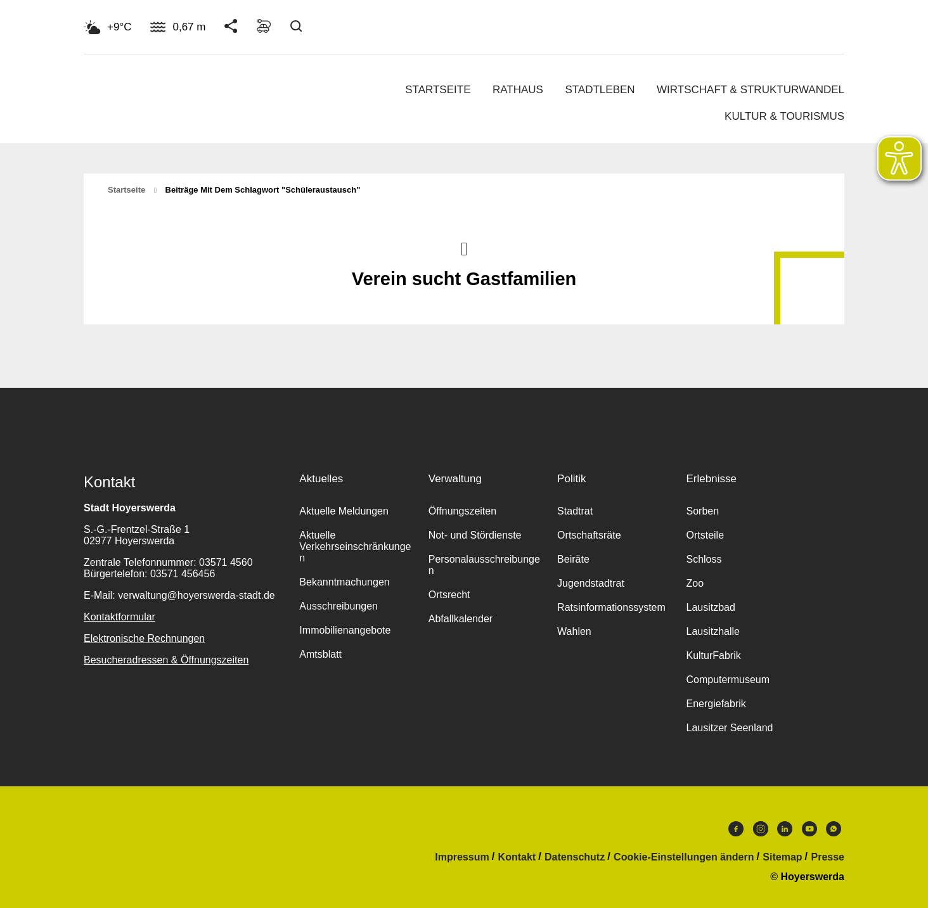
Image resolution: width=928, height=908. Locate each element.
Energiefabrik (715, 703)
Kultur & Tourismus (784, 116)
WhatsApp (833, 828)
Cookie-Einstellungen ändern (684, 857)
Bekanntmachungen (344, 582)
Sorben (702, 511)
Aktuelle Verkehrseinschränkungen (355, 546)
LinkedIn (784, 828)
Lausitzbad (710, 607)
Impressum (462, 857)
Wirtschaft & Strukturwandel (750, 90)
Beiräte (573, 559)
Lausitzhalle (713, 631)
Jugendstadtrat (590, 583)
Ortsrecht (449, 594)
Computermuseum (728, 679)
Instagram (760, 828)
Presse (828, 857)
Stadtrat (575, 511)
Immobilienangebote (344, 630)
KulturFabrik (713, 655)
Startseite (437, 90)
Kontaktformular (119, 616)
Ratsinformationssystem (611, 607)
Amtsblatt (320, 654)
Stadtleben (600, 90)
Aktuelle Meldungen (344, 511)
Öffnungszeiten (462, 511)
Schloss (703, 559)
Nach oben (464, 248)
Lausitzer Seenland (729, 727)
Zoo (695, 583)
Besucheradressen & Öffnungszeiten (166, 660)
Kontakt (517, 857)
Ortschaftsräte (589, 535)
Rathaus (518, 90)
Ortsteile (705, 535)
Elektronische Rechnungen (144, 638)
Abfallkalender (461, 618)
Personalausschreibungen (484, 565)
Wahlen (574, 631)
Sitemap (782, 857)
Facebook (736, 828)
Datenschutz (575, 857)
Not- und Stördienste (475, 535)
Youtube (809, 828)
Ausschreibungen (338, 606)
